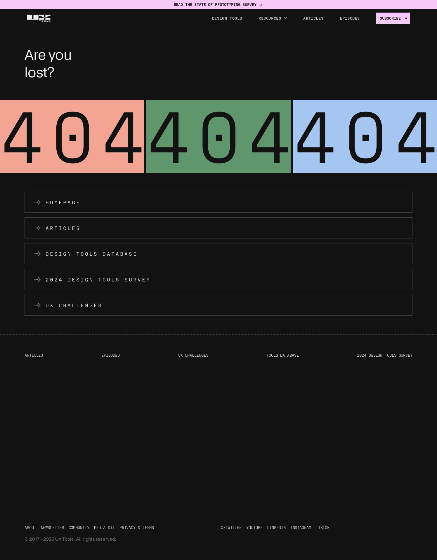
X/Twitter (231, 527)
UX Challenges (193, 355)
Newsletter (52, 527)
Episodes (350, 18)
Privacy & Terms (136, 527)
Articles (313, 18)
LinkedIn (276, 527)
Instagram (300, 527)
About (30, 527)
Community (79, 527)
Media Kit (104, 527)
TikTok (323, 527)
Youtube (254, 527)
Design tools (227, 18)
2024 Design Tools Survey (384, 355)
